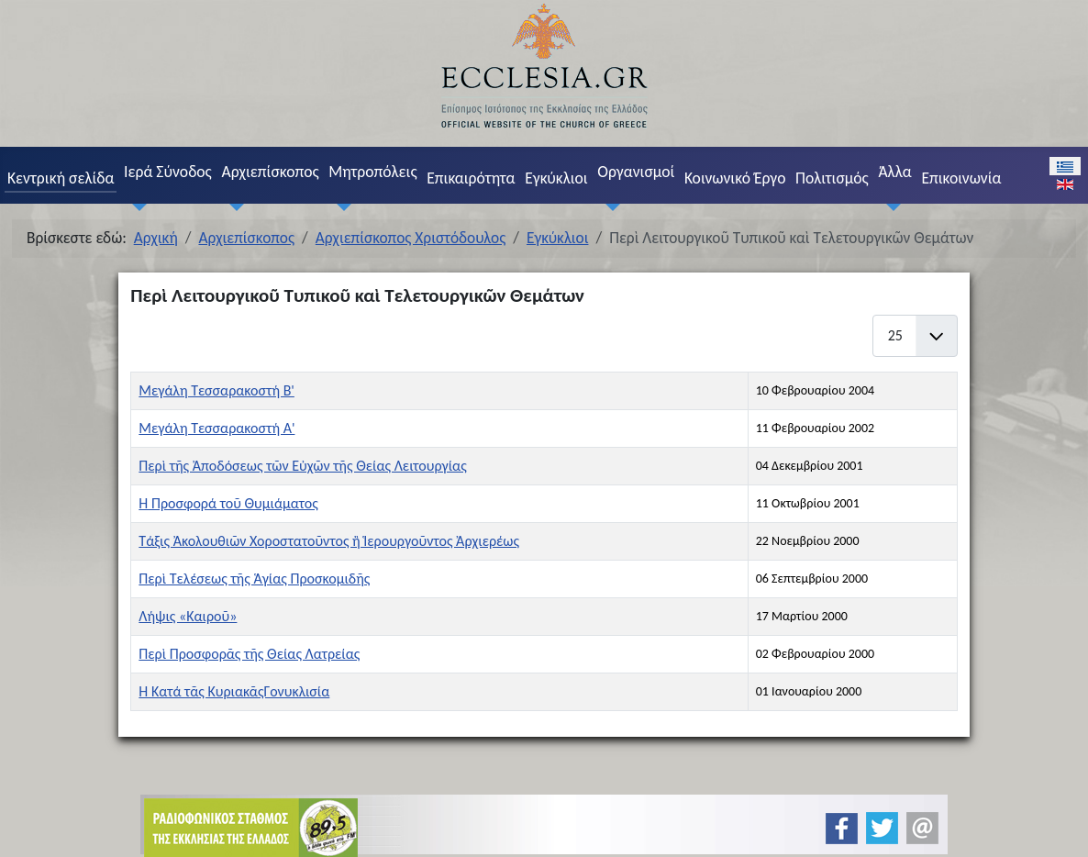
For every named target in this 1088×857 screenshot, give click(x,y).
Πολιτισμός (832, 178)
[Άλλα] (890, 207)
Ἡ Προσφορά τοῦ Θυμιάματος (228, 503)
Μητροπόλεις (372, 171)
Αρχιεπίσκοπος (269, 171)
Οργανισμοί (635, 171)
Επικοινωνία (961, 178)
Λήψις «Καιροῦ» (188, 616)
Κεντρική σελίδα (60, 178)
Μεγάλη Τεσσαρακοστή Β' (216, 390)
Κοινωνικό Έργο (734, 178)
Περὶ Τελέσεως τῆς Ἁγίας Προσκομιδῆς (254, 578)
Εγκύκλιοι (556, 178)
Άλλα (894, 171)
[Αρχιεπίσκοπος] (233, 207)
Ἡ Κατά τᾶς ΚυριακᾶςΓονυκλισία (234, 691)
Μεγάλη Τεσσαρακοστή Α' (216, 428)
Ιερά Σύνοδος (168, 171)
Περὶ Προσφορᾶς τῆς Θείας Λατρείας (249, 653)
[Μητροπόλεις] (340, 207)
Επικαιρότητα (471, 178)
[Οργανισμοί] (609, 207)
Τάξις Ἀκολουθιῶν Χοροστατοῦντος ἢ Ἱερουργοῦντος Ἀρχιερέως (329, 541)
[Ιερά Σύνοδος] (135, 207)
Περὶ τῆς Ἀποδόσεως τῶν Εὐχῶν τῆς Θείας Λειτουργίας (302, 465)
